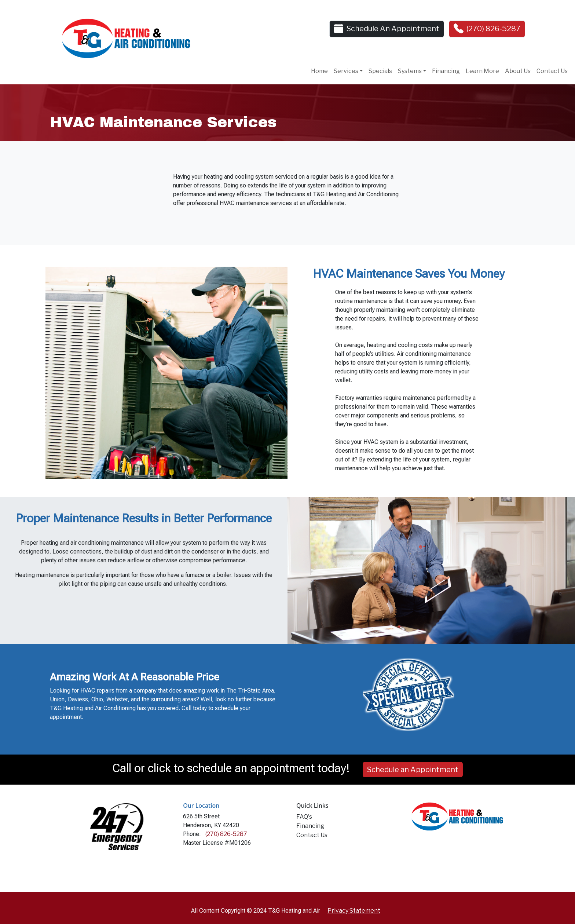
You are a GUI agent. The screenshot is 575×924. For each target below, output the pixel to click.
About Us (518, 70)
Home (319, 70)
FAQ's (304, 816)
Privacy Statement (353, 910)
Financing (446, 70)
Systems (410, 70)
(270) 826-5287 (493, 28)
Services (346, 70)
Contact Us (552, 70)
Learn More (482, 70)
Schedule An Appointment (393, 28)
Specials (380, 70)
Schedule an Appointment (412, 769)
